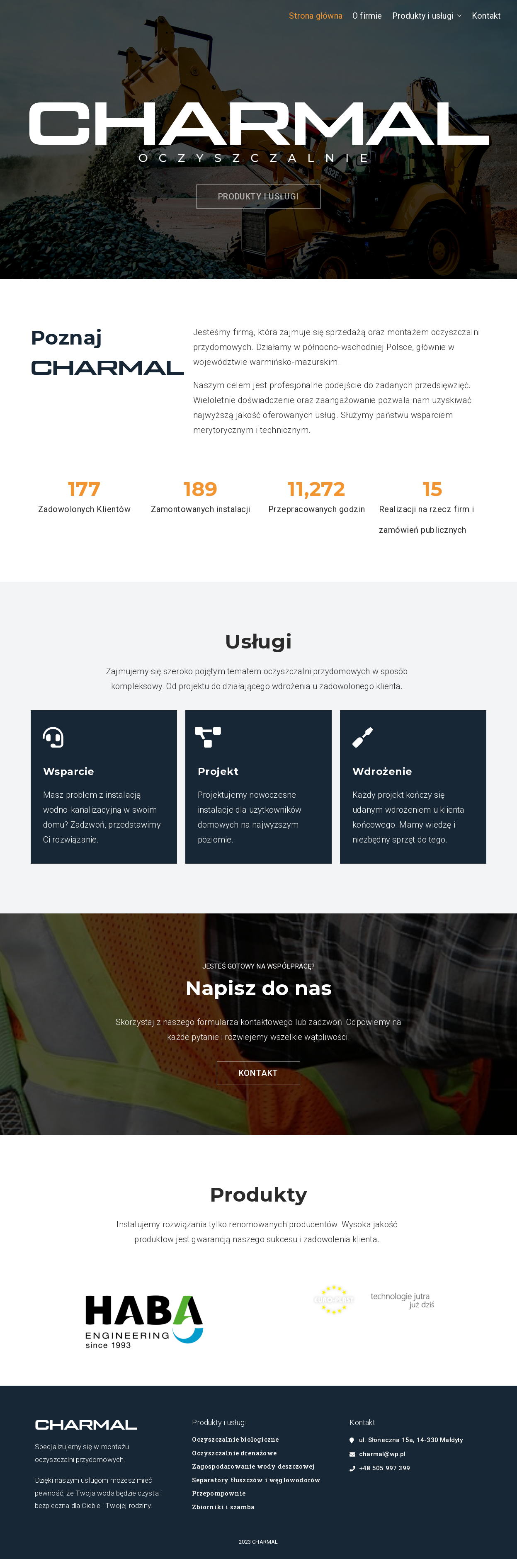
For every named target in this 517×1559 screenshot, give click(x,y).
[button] (458, 15)
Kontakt (486, 16)
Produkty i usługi (427, 15)
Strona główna (315, 16)
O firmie (367, 16)
